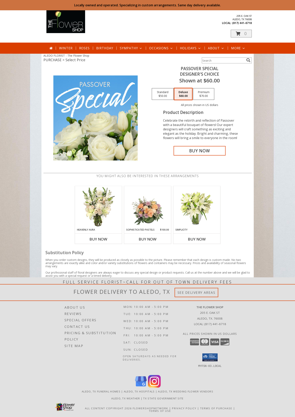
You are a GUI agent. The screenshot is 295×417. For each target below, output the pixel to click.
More (238, 48)
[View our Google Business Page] (141, 386)
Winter (66, 48)
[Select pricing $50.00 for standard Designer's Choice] (162, 94)
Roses (84, 48)
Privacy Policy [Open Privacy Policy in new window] (184, 408)
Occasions (161, 48)
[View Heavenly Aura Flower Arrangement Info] (98, 207)
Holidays (190, 48)
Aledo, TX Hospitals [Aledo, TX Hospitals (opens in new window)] (139, 391)
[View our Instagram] (154, 386)
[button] (241, 33)
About (216, 48)
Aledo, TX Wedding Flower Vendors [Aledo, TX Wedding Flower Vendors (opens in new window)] (185, 391)
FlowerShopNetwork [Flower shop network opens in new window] (150, 408)
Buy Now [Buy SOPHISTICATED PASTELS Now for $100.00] (148, 239)
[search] (248, 60)
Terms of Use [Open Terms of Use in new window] (160, 411)
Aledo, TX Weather (125, 398)
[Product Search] (223, 60)
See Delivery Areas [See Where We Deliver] (196, 292)
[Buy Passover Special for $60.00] (200, 151)
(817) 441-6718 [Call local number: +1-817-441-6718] (242, 23)
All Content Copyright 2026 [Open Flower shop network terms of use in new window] (108, 408)
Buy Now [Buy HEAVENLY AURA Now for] (98, 239)
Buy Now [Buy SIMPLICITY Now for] (197, 239)
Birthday (104, 48)
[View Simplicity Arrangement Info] (196, 207)
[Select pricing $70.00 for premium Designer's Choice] (203, 94)
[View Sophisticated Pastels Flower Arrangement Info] (147, 207)
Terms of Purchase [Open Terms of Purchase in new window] (216, 408)
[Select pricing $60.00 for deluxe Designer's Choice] (183, 94)
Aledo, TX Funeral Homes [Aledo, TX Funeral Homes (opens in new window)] (101, 391)
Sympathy (131, 48)
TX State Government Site (163, 398)
